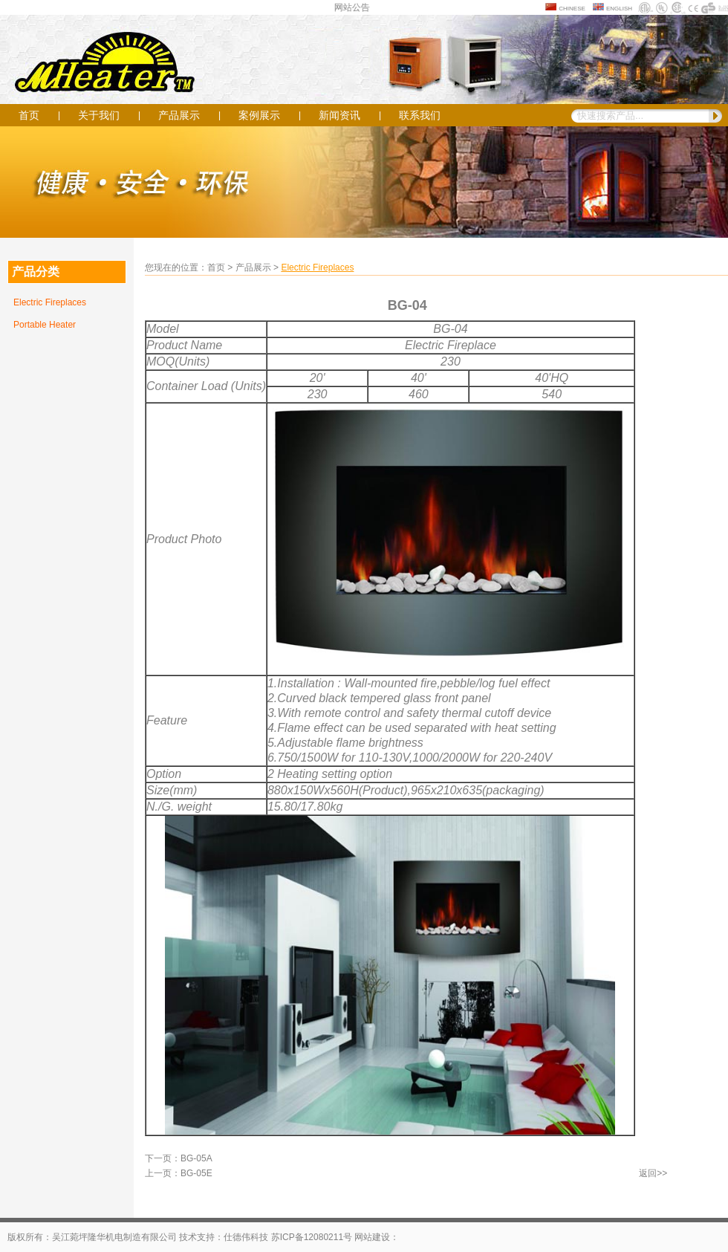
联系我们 (420, 115)
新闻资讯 (339, 115)
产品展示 (179, 115)
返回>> (653, 1173)
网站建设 (372, 1237)
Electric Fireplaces (49, 302)
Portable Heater (44, 325)
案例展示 (259, 115)
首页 (29, 115)
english (619, 7)
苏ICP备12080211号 (311, 1237)
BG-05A (196, 1158)
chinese (572, 7)
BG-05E (196, 1173)
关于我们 (99, 115)
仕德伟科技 (246, 1237)
